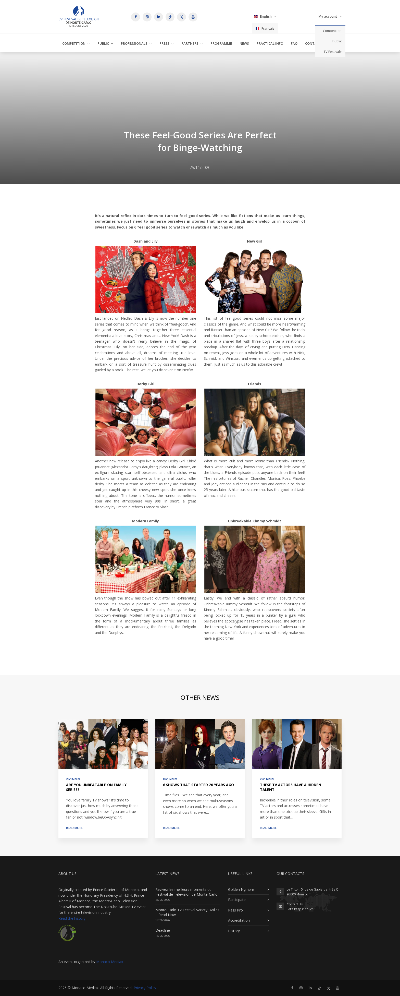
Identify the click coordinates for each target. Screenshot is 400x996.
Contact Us (295, 904)
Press (164, 43)
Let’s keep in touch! (300, 909)
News (244, 43)
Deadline (162, 930)
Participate (237, 899)
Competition (332, 30)
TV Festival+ (333, 51)
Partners (189, 43)
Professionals (134, 43)
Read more (74, 828)
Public (337, 41)
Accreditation (239, 920)
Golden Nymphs (241, 889)
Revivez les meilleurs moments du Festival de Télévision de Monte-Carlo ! (187, 892)
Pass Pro (235, 910)
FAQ (294, 43)
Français (265, 28)
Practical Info (270, 43)
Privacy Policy (145, 987)
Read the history (71, 918)
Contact (313, 43)
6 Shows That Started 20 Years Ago (198, 784)
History (234, 930)
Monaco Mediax (109, 961)
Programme (221, 43)
